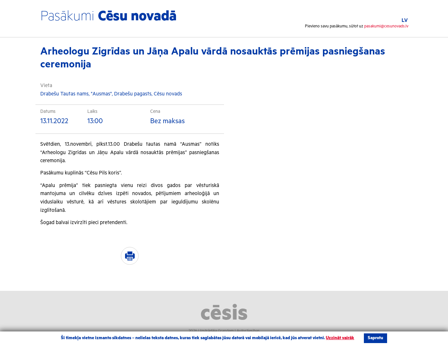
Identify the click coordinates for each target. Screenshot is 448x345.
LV (405, 20)
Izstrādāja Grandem (217, 331)
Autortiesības (248, 331)
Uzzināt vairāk (340, 338)
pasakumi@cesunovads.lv (386, 26)
